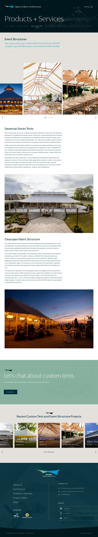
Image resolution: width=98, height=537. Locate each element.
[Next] (95, 117)
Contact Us (10, 392)
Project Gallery (20, 498)
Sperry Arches (62, 26)
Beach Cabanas (74, 26)
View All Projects (49, 452)
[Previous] (2, 117)
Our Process (19, 489)
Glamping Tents (50, 26)
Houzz (64, 518)
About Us (17, 485)
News (15, 502)
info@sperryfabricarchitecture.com (71, 491)
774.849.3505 (63, 494)
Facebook (65, 508)
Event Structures (37, 26)
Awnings (12, 26)
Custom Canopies (23, 26)
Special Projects (87, 26)
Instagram (65, 513)
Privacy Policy (30, 533)
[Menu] (88, 7)
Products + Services (22, 493)
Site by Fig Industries (86, 533)
